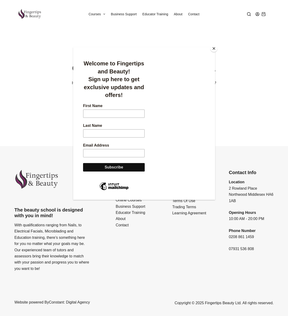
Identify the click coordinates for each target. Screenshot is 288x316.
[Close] (213, 48)
